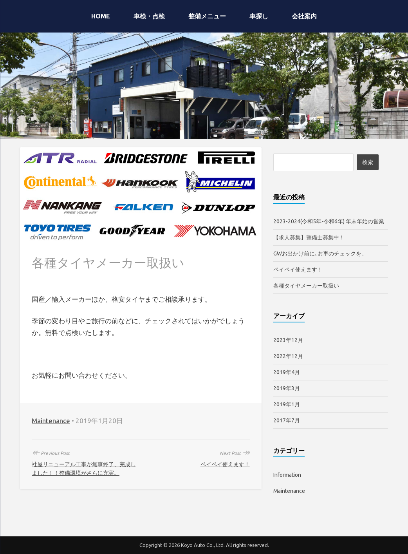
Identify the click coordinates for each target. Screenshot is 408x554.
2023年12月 (288, 340)
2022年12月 (288, 356)
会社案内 (304, 16)
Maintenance (51, 420)
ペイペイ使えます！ (225, 464)
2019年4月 (286, 372)
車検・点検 (149, 16)
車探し (258, 16)
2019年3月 (286, 388)
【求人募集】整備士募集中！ (309, 237)
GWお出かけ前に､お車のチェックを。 (320, 253)
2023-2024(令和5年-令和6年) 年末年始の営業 (328, 221)
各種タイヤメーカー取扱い (306, 285)
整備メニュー (207, 16)
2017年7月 (286, 420)
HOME (100, 16)
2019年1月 (286, 404)
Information (287, 475)
